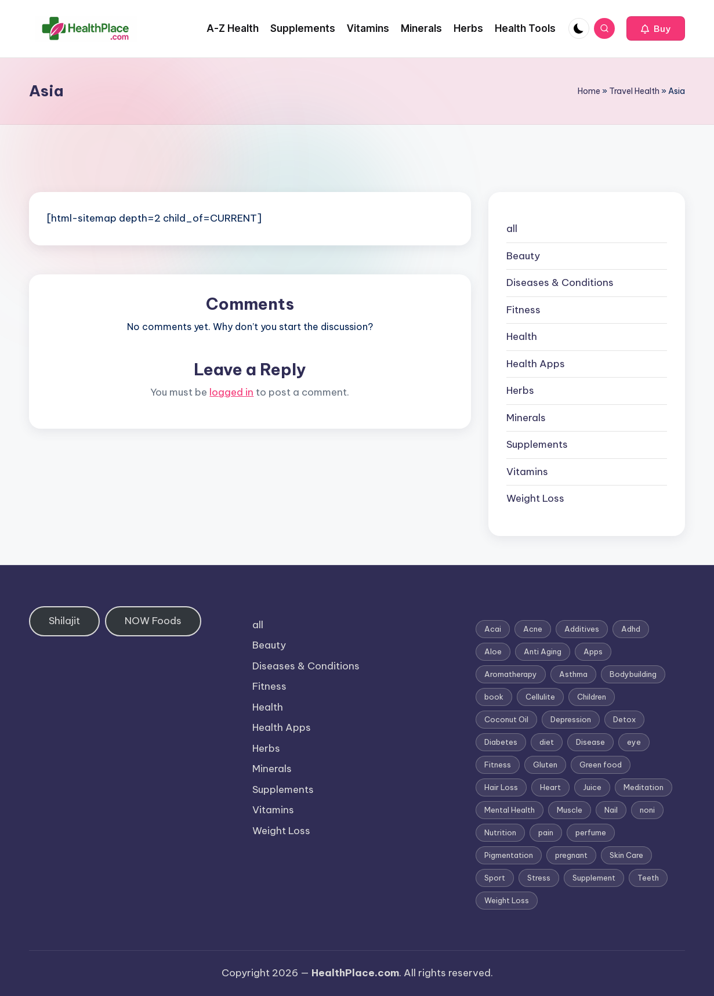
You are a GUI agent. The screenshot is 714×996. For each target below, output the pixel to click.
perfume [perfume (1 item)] (590, 832)
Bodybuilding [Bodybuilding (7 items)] (633, 674)
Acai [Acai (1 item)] (492, 628)
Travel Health (634, 91)
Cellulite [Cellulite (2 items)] (540, 696)
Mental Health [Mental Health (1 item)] (509, 809)
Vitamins (527, 471)
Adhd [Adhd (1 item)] (630, 628)
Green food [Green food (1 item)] (600, 764)
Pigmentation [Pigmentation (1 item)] (508, 855)
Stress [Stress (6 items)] (538, 877)
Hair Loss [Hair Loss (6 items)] (501, 787)
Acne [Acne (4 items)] (532, 628)
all (511, 228)
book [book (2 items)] (493, 696)
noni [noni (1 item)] (647, 809)
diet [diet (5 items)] (546, 742)
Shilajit (64, 620)
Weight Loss (535, 498)
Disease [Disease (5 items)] (590, 742)
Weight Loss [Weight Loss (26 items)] (506, 900)
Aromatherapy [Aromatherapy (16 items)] (510, 674)
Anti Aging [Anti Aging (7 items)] (542, 651)
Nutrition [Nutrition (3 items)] (500, 832)
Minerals (526, 417)
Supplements (537, 444)
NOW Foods (153, 620)
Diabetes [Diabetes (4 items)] (500, 742)
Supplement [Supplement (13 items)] (593, 877)
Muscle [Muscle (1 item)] (569, 809)
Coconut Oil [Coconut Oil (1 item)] (506, 719)
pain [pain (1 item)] (545, 832)
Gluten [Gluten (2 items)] (545, 764)
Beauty (523, 255)
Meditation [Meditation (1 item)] (644, 787)
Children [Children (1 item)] (591, 696)
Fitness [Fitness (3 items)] (497, 764)
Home (589, 91)
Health (521, 336)
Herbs (520, 390)
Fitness (523, 309)
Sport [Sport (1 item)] (494, 877)
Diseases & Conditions (560, 282)
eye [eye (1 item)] (634, 742)
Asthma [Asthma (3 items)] (573, 674)
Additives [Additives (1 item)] (581, 628)
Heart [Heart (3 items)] (550, 787)
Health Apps (535, 363)
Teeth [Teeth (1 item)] (648, 877)
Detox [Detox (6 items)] (624, 719)
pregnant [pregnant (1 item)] (571, 855)
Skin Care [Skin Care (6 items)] (626, 855)
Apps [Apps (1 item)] (593, 651)
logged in (231, 392)
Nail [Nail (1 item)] (611, 809)
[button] (655, 28)
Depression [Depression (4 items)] (570, 719)
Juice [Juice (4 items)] (592, 787)
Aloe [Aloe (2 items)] (493, 651)
